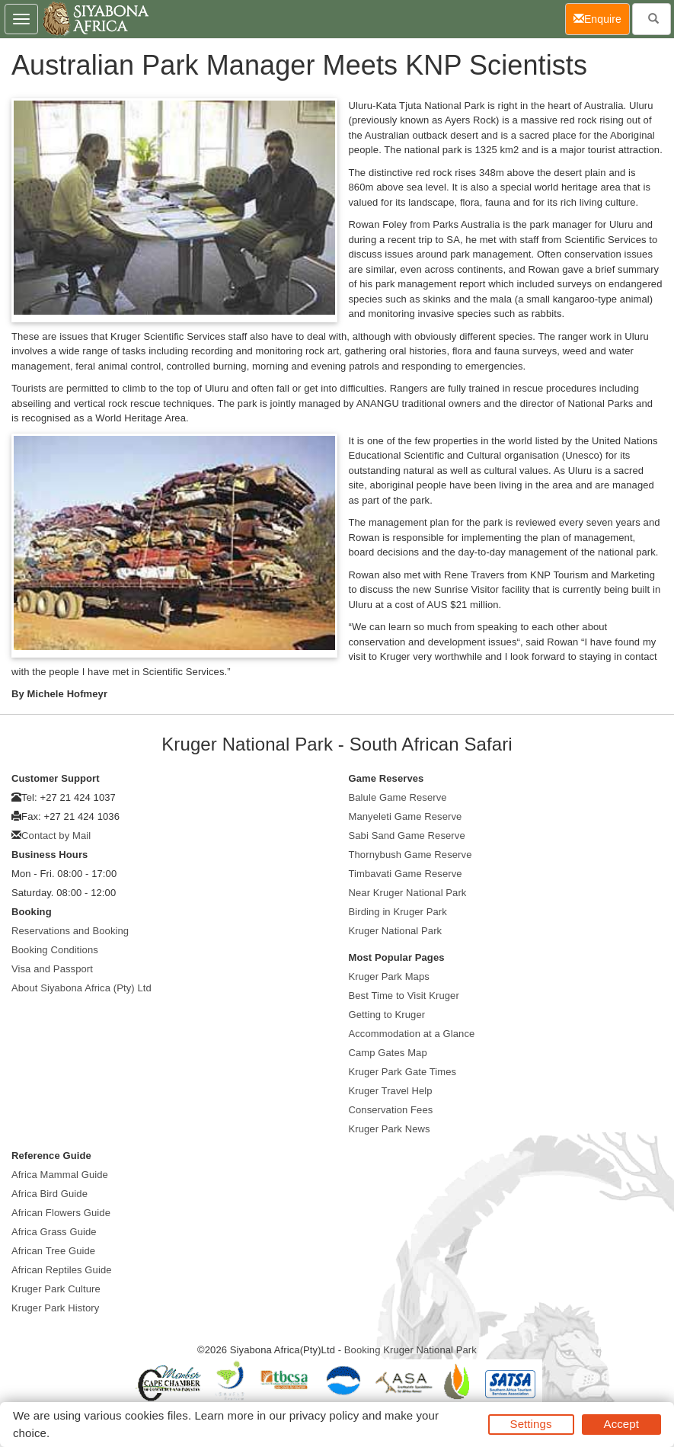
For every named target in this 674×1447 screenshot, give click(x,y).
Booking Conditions (54, 950)
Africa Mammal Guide (59, 1174)
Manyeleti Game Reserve (405, 816)
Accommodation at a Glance (412, 1033)
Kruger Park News (389, 1129)
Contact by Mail (56, 835)
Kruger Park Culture (56, 1289)
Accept (621, 1423)
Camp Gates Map (388, 1052)
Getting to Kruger (387, 1014)
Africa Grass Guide (54, 1231)
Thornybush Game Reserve (410, 854)
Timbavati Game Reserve (405, 873)
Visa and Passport (52, 969)
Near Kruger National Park (408, 892)
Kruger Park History (55, 1308)
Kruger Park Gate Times (403, 1071)
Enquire (601, 18)
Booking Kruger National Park (410, 1350)
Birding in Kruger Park (398, 911)
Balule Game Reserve (398, 797)
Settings (531, 1423)
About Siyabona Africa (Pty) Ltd (81, 988)
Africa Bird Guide (49, 1193)
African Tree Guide (53, 1251)
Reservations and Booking (70, 930)
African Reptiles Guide (61, 1270)
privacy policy (324, 1415)
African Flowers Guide (60, 1212)
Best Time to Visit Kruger (404, 995)
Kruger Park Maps (389, 976)
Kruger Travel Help (391, 1090)
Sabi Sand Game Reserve (407, 835)
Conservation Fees (391, 1110)
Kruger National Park (395, 930)
